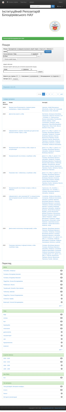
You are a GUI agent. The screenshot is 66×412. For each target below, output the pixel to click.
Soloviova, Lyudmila (54, 142)
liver (4, 321)
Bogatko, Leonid (46, 211)
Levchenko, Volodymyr (48, 232)
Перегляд (23, 2)
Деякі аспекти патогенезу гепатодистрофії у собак (23, 228)
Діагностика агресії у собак (16, 114)
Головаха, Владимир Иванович (50, 247)
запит (5, 51)
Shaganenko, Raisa (47, 126)
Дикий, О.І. (45, 156)
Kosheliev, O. (46, 117)
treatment (6, 346)
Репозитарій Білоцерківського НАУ (13, 38)
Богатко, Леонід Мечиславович (51, 210)
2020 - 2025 (6, 358)
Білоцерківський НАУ (48, 408)
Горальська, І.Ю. (46, 188)
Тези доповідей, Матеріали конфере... (14, 386)
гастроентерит (7, 335)
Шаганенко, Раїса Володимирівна (51, 124)
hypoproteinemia (7, 342)
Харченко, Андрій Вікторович (50, 107)
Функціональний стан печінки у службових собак (22, 156)
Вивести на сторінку (9, 76)
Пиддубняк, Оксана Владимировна (13, 295)
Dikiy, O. (51, 130)
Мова (61, 2)
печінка (5, 318)
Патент (5, 393)
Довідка (32, 2)
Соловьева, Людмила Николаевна (51, 144)
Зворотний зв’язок (60, 408)
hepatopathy (6, 325)
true (4, 377)
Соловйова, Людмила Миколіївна (51, 196)
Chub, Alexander (53, 110)
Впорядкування (45, 76)
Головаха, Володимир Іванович (50, 132)
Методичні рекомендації (10, 397)
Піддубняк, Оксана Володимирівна (13, 281)
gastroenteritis (7, 332)
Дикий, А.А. (57, 130)
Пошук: (5, 49)
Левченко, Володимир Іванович (50, 228)
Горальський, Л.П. (47, 189)
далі (61, 94)
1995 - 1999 (6, 369)
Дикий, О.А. (45, 130)
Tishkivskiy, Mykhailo (9, 291)
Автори (5, 78)
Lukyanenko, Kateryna (48, 115)
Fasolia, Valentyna (53, 168)
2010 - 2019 (6, 362)
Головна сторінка (12, 2)
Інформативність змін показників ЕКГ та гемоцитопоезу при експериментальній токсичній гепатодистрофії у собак (24, 198)
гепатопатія (6, 328)
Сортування (25, 76)
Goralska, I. (55, 188)
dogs (4, 314)
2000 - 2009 (6, 365)
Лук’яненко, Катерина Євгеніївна (51, 114)
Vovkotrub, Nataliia (8, 298)
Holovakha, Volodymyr (48, 134)
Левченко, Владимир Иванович (50, 230)
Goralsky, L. (56, 189)
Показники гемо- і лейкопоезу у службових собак (22, 172)
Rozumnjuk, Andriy (55, 220)
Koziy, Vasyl (51, 127)
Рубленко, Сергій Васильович (50, 222)
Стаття (5, 390)
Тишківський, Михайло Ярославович (13, 288)
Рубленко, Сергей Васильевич (50, 223)
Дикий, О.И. (57, 156)
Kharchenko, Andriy (47, 109)
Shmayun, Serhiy (54, 122)
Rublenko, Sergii (46, 225)
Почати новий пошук (10, 59)
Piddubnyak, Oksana (9, 284)
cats (4, 339)
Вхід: (60, 6)
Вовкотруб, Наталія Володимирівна (13, 302)
